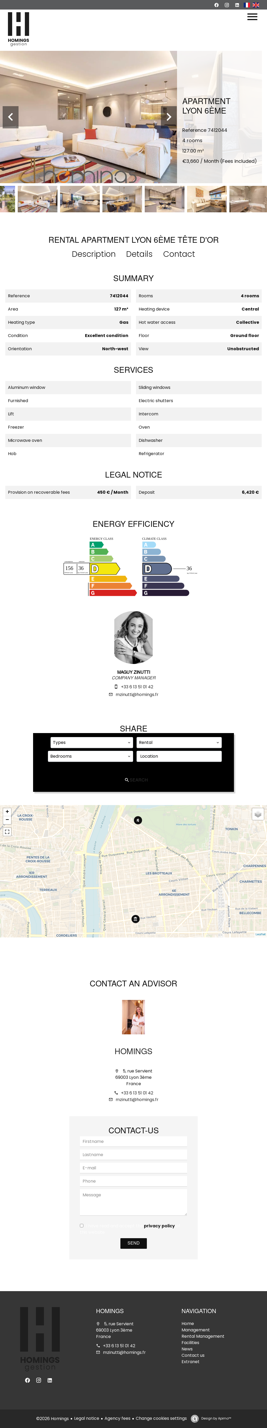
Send (134, 1243)
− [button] (7, 820)
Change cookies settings (161, 1418)
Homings (133, 1052)
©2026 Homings (52, 1419)
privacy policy (159, 1226)
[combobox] (92, 742)
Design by (216, 1418)
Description (94, 254)
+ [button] (7, 812)
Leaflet (261, 934)
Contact (179, 254)
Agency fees (117, 1418)
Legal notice (86, 1418)
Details (139, 254)
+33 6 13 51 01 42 (137, 687)
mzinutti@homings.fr (137, 694)
